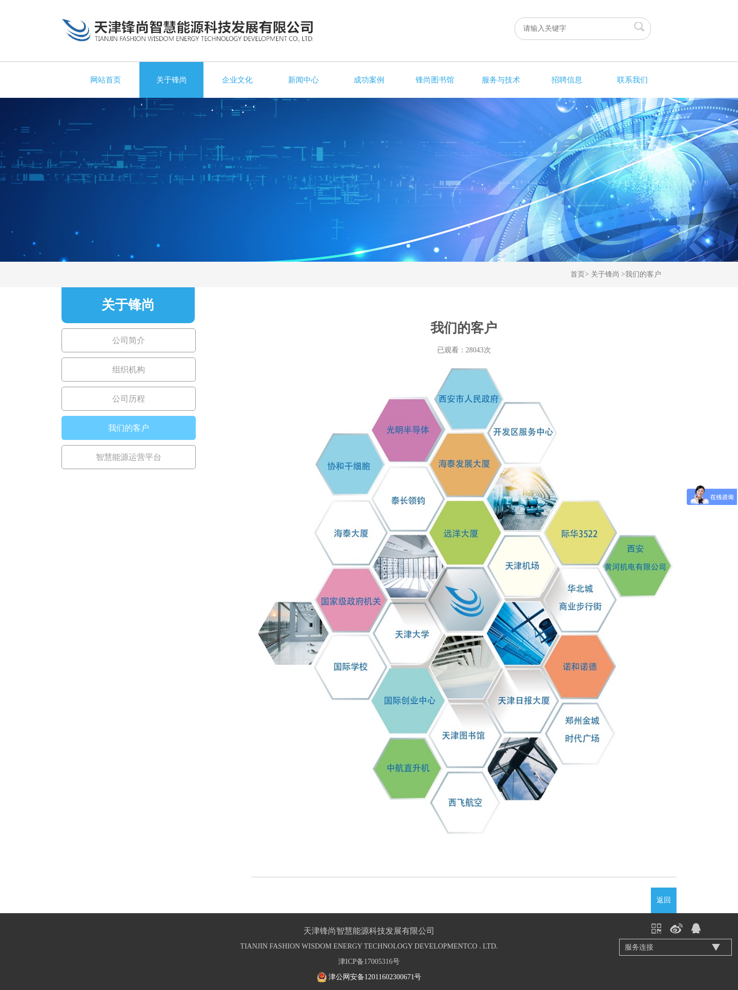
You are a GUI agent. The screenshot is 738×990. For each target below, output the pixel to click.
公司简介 (128, 340)
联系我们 (632, 80)
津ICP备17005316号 (369, 961)
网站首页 (105, 80)
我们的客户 (643, 274)
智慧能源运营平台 (128, 457)
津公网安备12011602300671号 (375, 977)
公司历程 (128, 398)
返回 (664, 900)
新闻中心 (303, 80)
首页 (577, 274)
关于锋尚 (171, 80)
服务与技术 (501, 80)
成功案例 (369, 80)
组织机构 (128, 369)
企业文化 (237, 80)
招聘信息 (566, 80)
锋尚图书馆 (435, 80)
